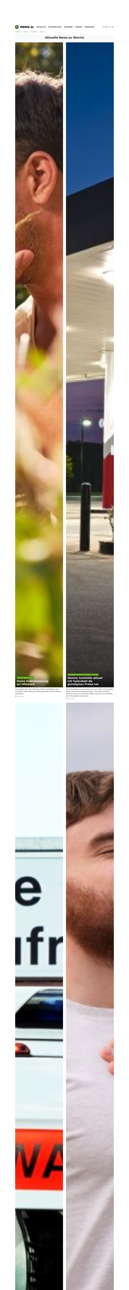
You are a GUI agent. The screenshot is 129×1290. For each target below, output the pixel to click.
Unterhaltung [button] (55, 27)
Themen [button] (78, 27)
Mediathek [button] (90, 27)
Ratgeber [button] (68, 27)
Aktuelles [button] (41, 27)
